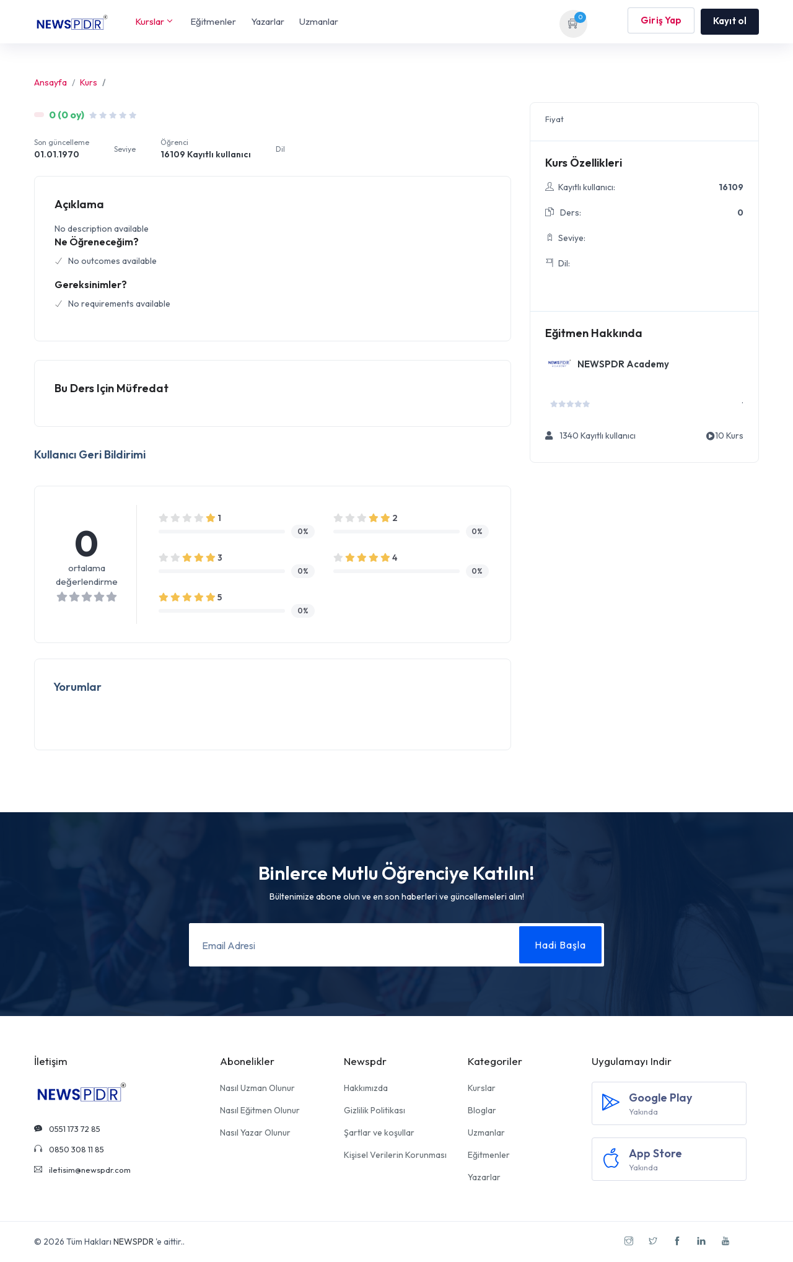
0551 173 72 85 (67, 1129)
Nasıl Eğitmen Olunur (260, 1110)
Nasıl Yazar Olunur (255, 1132)
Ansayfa (50, 82)
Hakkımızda (366, 1087)
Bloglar (482, 1110)
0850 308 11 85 (69, 1149)
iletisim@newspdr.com (82, 1170)
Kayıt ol (730, 21)
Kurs (88, 82)
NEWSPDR (133, 1241)
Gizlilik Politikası (374, 1110)
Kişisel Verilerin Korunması (395, 1154)
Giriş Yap (661, 21)
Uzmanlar (318, 21)
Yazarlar (267, 21)
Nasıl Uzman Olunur (257, 1087)
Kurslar (153, 21)
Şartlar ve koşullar (379, 1132)
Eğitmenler (213, 21)
